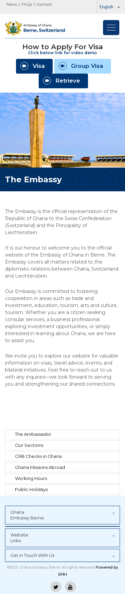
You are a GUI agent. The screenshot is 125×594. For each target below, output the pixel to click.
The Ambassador (33, 434)
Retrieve (61, 81)
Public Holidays (31, 489)
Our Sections (29, 445)
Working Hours (31, 478)
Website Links (62, 537)
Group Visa (81, 66)
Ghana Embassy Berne (62, 514)
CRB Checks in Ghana (38, 456)
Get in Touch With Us (62, 556)
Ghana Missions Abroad (40, 467)
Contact (44, 4)
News (12, 4)
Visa (32, 66)
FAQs (26, 4)
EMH (62, 574)
